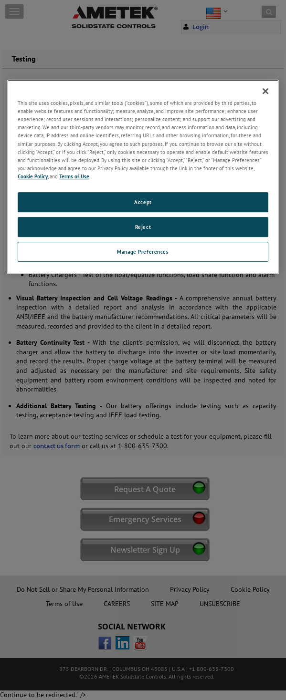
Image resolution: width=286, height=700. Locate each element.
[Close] (265, 91)
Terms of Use (74, 176)
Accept (142, 202)
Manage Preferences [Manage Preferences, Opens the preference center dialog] (143, 251)
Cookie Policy (33, 176)
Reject (143, 226)
